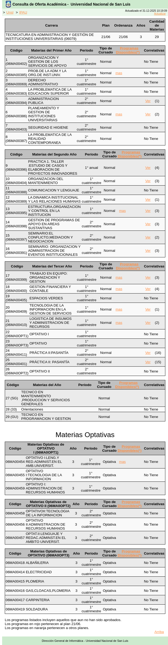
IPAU (23, 12)
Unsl (10, 12)
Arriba (159, 632)
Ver (147, 101)
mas (118, 73)
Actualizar (160, 13)
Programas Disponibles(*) (128, 50)
